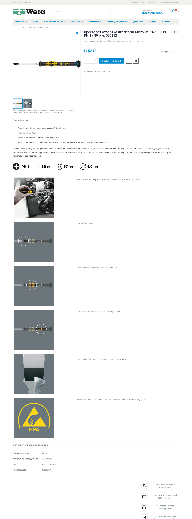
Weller (40, 483)
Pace (34, 483)
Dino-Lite (33, 496)
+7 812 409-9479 (147, 485)
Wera (33, 506)
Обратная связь (137, 2)
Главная (23, 27)
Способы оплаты (119, 493)
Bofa (15, 485)
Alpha (26, 490)
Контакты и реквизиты (122, 483)
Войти (151, 2)
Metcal (33, 485)
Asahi (41, 490)
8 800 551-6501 (147, 490)
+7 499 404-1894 (147, 483)
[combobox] (83, 11)
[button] (60, 35)
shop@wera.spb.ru (152, 12)
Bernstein (17, 506)
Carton (42, 496)
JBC (28, 483)
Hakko (15, 483)
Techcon (35, 501)
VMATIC (44, 501)
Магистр (52, 485)
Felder (34, 490)
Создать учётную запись (168, 2)
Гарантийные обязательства (82, 483)
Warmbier (25, 501)
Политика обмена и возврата (82, 488)
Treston (16, 501)
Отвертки (32, 27)
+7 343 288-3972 (147, 488)
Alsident (49, 483)
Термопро (42, 485)
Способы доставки (120, 488)
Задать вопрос (76, 501)
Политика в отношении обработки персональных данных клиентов (84, 494)
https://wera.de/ (50, 517)
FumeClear (23, 485)
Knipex (26, 506)
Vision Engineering (20, 496)
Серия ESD (44, 27)
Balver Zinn (17, 490)
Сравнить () (25, 2)
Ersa (22, 483)
